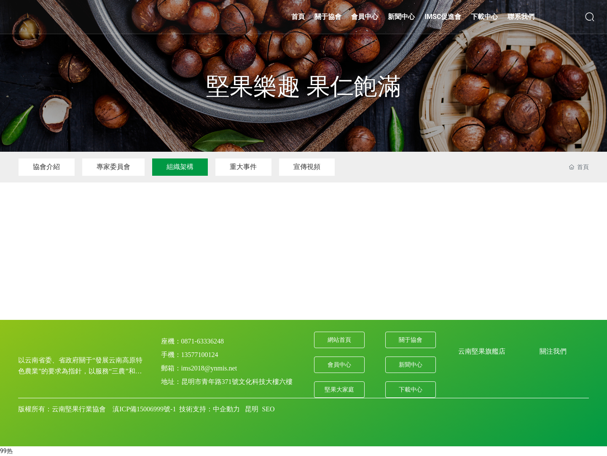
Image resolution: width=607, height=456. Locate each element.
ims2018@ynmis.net (209, 368)
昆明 (251, 409)
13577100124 (199, 354)
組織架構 (181, 166)
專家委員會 (114, 166)
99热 (6, 451)
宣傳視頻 (309, 166)
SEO (268, 409)
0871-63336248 (202, 341)
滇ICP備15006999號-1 (144, 409)
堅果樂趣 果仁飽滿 (303, 86)
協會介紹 (46, 166)
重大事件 (245, 166)
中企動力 (226, 409)
